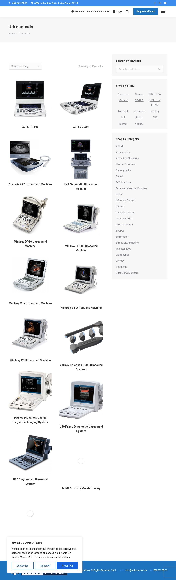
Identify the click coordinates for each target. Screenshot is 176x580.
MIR (123, 117)
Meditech (123, 111)
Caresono (123, 94)
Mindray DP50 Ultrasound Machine (81, 248)
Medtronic (139, 111)
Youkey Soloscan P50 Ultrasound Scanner (81, 367)
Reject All (45, 565)
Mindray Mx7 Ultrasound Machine (30, 303)
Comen (139, 94)
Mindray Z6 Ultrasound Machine (30, 360)
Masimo (123, 100)
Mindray (155, 111)
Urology (120, 260)
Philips (139, 117)
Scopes (120, 230)
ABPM (119, 146)
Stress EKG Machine (127, 242)
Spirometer (122, 236)
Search (159, 69)
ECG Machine (123, 182)
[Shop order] (25, 66)
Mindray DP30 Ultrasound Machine (30, 244)
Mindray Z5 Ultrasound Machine (81, 307)
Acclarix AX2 (30, 127)
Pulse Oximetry (124, 224)
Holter (119, 194)
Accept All (67, 565)
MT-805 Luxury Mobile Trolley (81, 488)
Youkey (139, 123)
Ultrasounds (122, 254)
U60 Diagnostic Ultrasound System (30, 481)
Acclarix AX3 (81, 127)
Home (12, 33)
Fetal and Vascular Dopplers (131, 188)
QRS (155, 117)
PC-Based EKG (124, 218)
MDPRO (139, 100)
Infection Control (125, 200)
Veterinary (121, 266)
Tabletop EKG (123, 248)
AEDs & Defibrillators (127, 158)
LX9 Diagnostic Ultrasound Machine (81, 187)
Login (117, 11)
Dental (119, 176)
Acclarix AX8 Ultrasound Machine (30, 184)
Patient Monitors (125, 212)
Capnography (123, 170)
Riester (123, 123)
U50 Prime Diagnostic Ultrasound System (81, 429)
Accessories (123, 152)
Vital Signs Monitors (127, 272)
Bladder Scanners (126, 164)
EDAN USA (155, 94)
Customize (23, 565)
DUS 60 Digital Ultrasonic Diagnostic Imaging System (30, 420)
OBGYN (120, 206)
